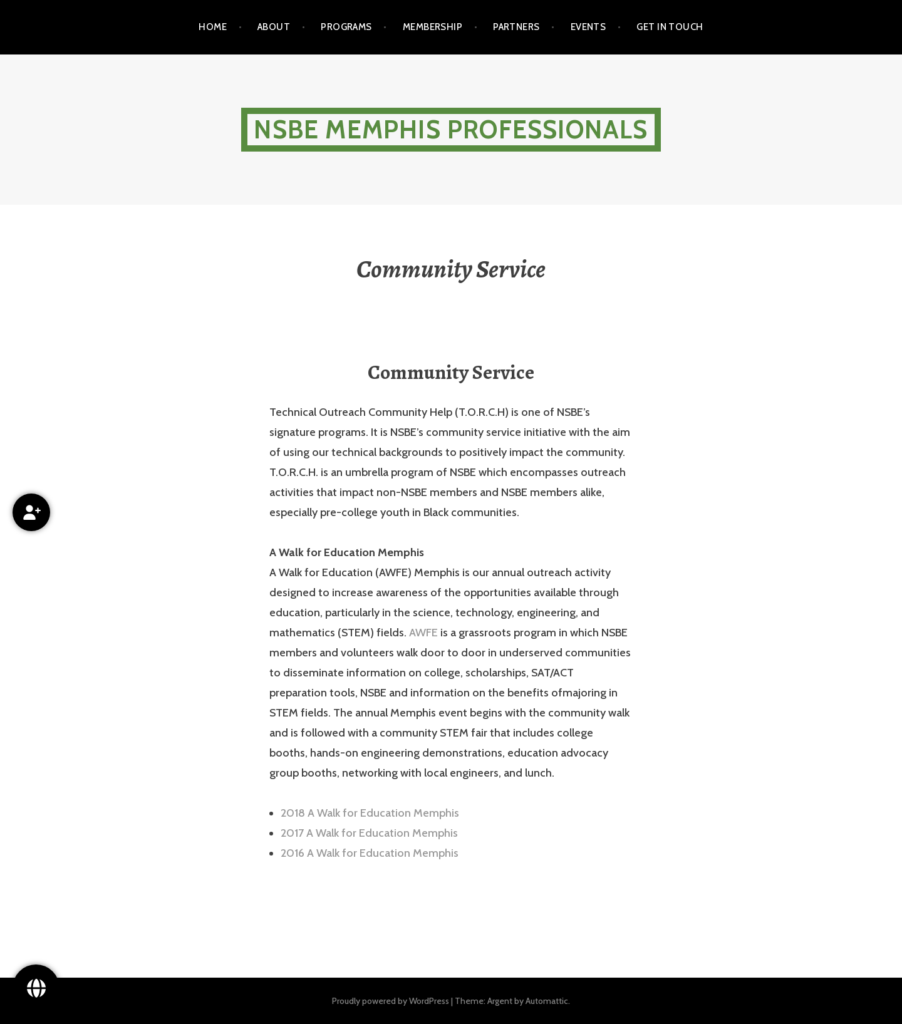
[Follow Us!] (36, 988)
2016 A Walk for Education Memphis (370, 853)
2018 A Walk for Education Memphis (370, 813)
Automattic (547, 1000)
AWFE (423, 632)
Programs (346, 27)
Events (588, 27)
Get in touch (669, 27)
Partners (516, 27)
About (273, 27)
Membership (433, 27)
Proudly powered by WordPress (390, 1000)
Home (213, 27)
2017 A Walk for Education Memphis (369, 833)
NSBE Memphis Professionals (451, 129)
